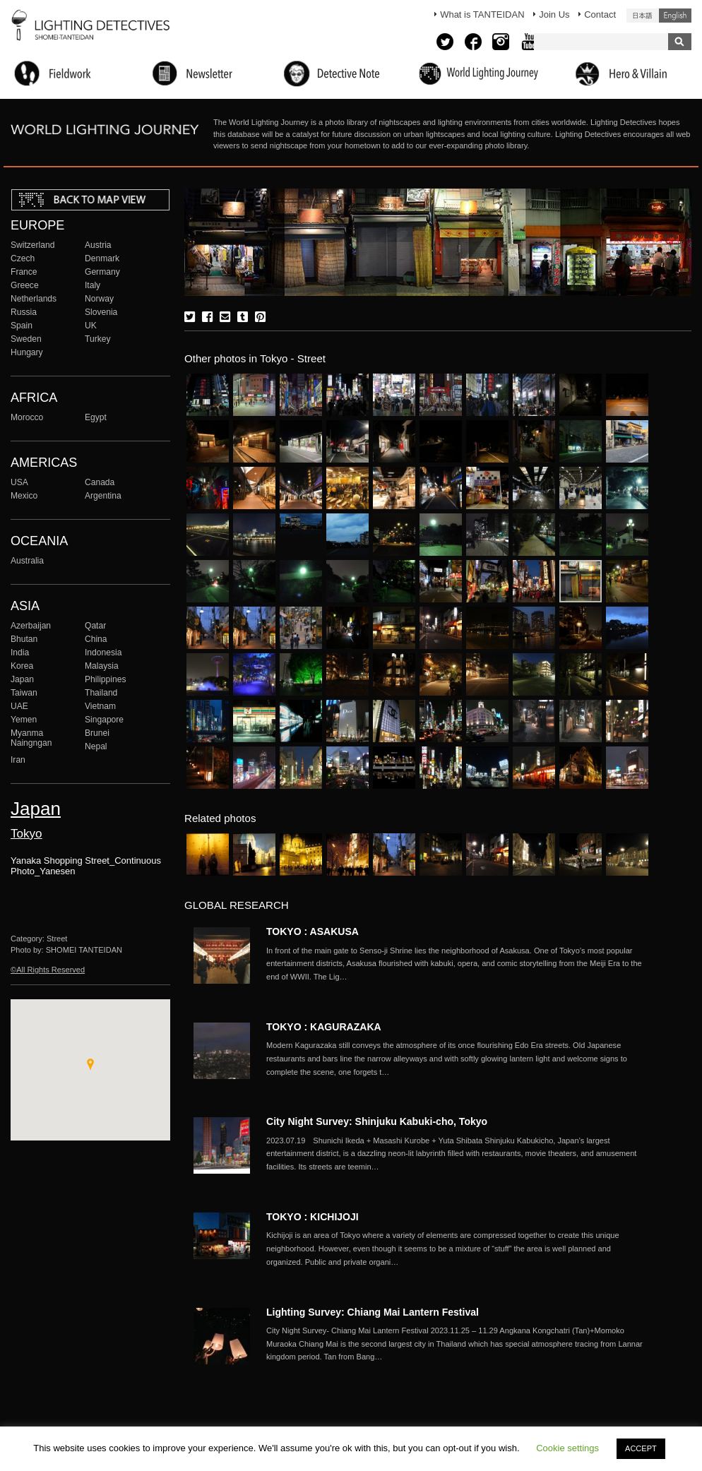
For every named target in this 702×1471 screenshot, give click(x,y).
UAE (19, 706)
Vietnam (100, 706)
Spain (21, 325)
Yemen (24, 720)
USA (19, 482)
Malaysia (102, 666)
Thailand (101, 693)
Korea (22, 666)
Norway (99, 299)
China (96, 639)
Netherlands (33, 299)
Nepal (96, 746)
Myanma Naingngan (31, 738)
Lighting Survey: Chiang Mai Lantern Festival (372, 1312)
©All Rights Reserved (48, 969)
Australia (27, 561)
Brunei (97, 733)
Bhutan (24, 639)
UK (91, 325)
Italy (92, 285)
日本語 (642, 15)
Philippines (105, 679)
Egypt (96, 417)
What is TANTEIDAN (482, 14)
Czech (23, 258)
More (457, 964)
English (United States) (675, 15)
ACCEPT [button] (641, 1448)
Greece (25, 285)
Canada (99, 482)
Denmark (102, 258)
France (24, 272)
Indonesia (103, 652)
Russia (24, 312)
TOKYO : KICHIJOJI (312, 1216)
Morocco (27, 417)
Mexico (24, 496)
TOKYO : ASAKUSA (312, 931)
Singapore (104, 720)
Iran (18, 760)
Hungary (27, 352)
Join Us (554, 14)
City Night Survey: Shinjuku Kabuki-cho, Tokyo (376, 1121)
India (20, 652)
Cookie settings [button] (567, 1448)
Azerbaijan (31, 626)
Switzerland (32, 245)
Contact (600, 14)
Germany (102, 272)
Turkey (97, 339)
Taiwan (24, 693)
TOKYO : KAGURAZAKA (323, 1026)
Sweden (26, 339)
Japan (22, 679)
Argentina (103, 496)
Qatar (95, 626)
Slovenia (101, 312)
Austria (98, 245)
